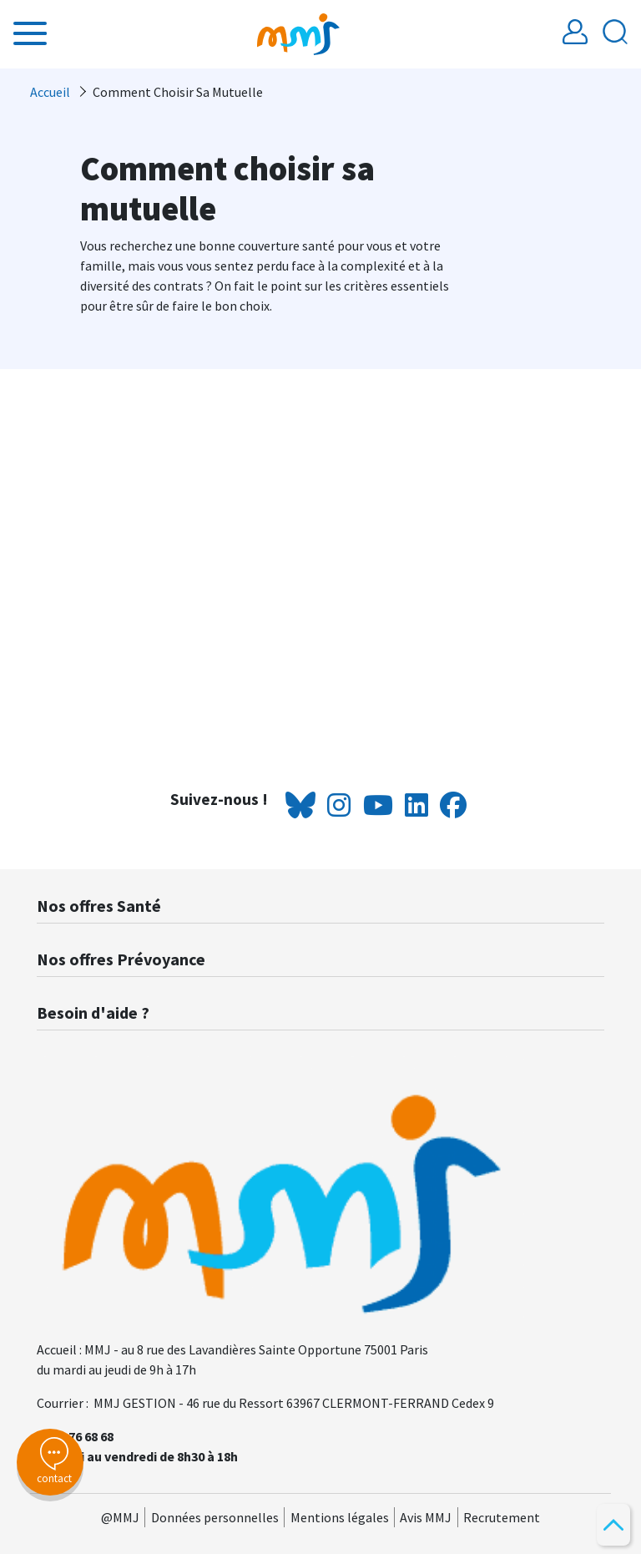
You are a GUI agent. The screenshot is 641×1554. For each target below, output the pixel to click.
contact (50, 1461)
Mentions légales (339, 1517)
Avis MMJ (426, 1517)
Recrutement (501, 1517)
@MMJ (120, 1517)
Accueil (50, 92)
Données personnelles (215, 1517)
